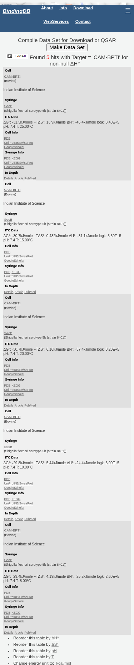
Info (63, 8)
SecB (8, 106)
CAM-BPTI (12, 76)
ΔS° (55, 644)
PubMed (30, 178)
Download (83, 8)
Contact (83, 21)
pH (53, 651)
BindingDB (16, 11)
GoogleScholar (14, 147)
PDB (7, 138)
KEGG (15, 158)
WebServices (56, 21)
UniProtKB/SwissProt (18, 143)
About (47, 8)
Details (8, 178)
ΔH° (55, 638)
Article (19, 178)
